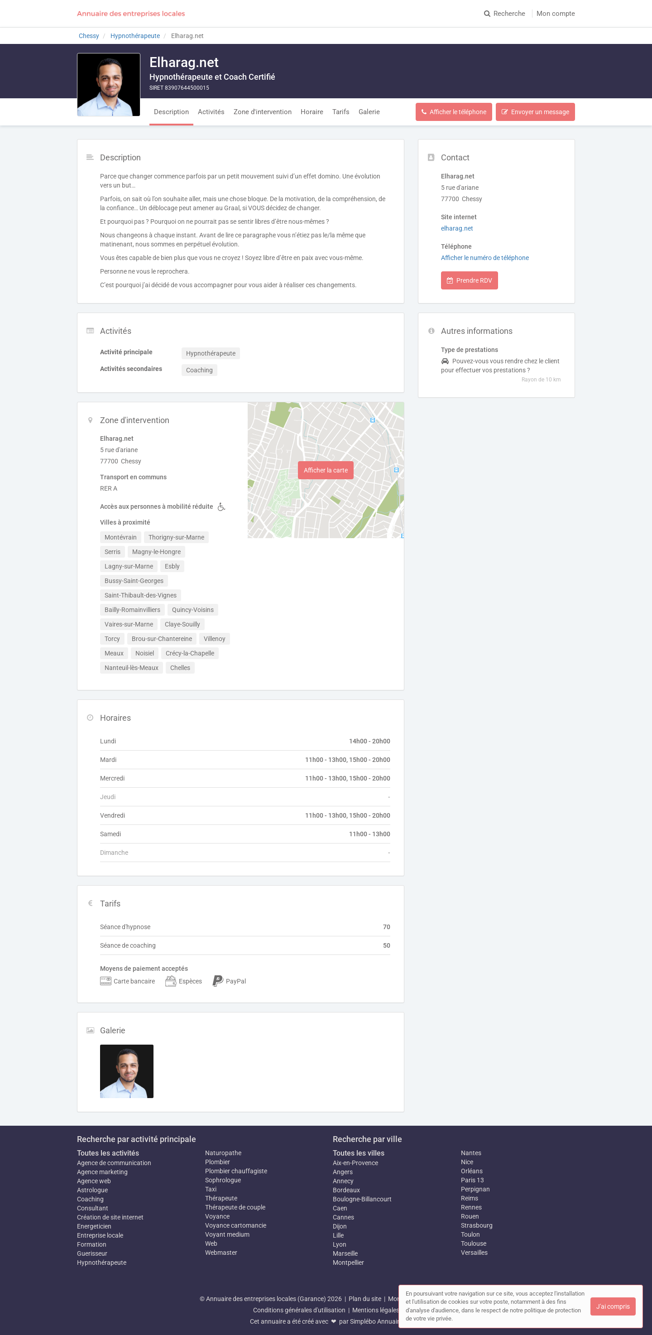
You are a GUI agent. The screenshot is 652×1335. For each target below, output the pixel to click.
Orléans (472, 1171)
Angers (343, 1172)
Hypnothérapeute (101, 1262)
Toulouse (473, 1243)
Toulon (470, 1234)
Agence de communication (114, 1162)
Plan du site (365, 1298)
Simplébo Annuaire (376, 1321)
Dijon (340, 1226)
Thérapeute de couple (235, 1207)
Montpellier (348, 1262)
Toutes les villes (358, 1153)
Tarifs (341, 112)
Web (211, 1243)
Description (171, 112)
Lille (338, 1235)
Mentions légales (375, 1310)
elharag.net (457, 228)
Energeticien (94, 1226)
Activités (211, 112)
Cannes (343, 1217)
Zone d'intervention (263, 112)
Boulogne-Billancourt (362, 1199)
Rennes (471, 1207)
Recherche (504, 14)
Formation (91, 1244)
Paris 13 (472, 1180)
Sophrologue (223, 1180)
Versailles (474, 1252)
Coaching (90, 1199)
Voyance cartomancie (235, 1225)
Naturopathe (223, 1153)
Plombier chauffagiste (236, 1171)
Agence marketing (102, 1172)
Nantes (471, 1153)
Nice (467, 1162)
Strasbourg (477, 1225)
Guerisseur (92, 1253)
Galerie (369, 112)
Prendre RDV (469, 280)
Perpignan (475, 1189)
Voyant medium (227, 1234)
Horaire (312, 112)
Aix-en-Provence (355, 1162)
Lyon (339, 1244)
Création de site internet (110, 1217)
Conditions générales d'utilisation (299, 1310)
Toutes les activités (108, 1153)
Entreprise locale (100, 1235)
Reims (469, 1198)
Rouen (470, 1216)
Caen (340, 1208)
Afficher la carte (326, 470)
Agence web (94, 1181)
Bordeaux (346, 1190)
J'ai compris (613, 1306)
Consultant (92, 1208)
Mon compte (556, 14)
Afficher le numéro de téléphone (485, 257)
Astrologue (92, 1190)
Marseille (345, 1253)
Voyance (217, 1216)
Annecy (343, 1181)
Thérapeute (221, 1198)
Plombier (217, 1162)
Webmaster (221, 1252)
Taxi (210, 1189)
